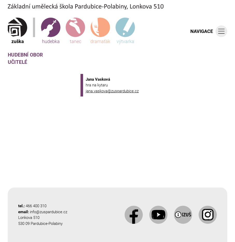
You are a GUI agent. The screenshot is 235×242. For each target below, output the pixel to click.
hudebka (51, 31)
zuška (17, 31)
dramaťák (100, 31)
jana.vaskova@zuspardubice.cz (112, 91)
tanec (75, 31)
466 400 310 (36, 206)
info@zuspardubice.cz (48, 212)
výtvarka (125, 31)
